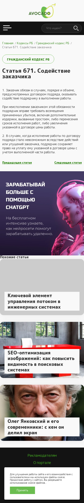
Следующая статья (68, 163)
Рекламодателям (42, 455)
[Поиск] (76, 28)
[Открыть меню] (7, 28)
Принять (22, 490)
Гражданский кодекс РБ (28, 59)
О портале (42, 462)
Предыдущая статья (17, 163)
